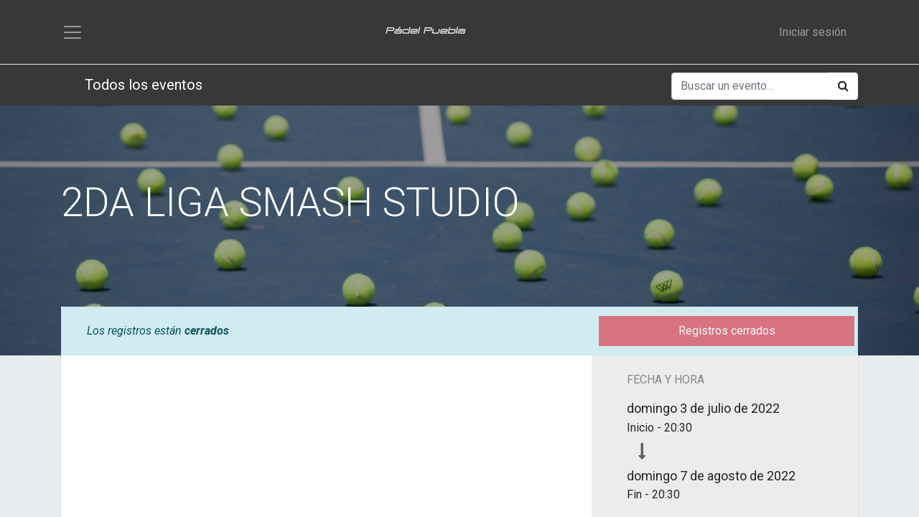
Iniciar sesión (812, 32)
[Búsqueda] (843, 88)
